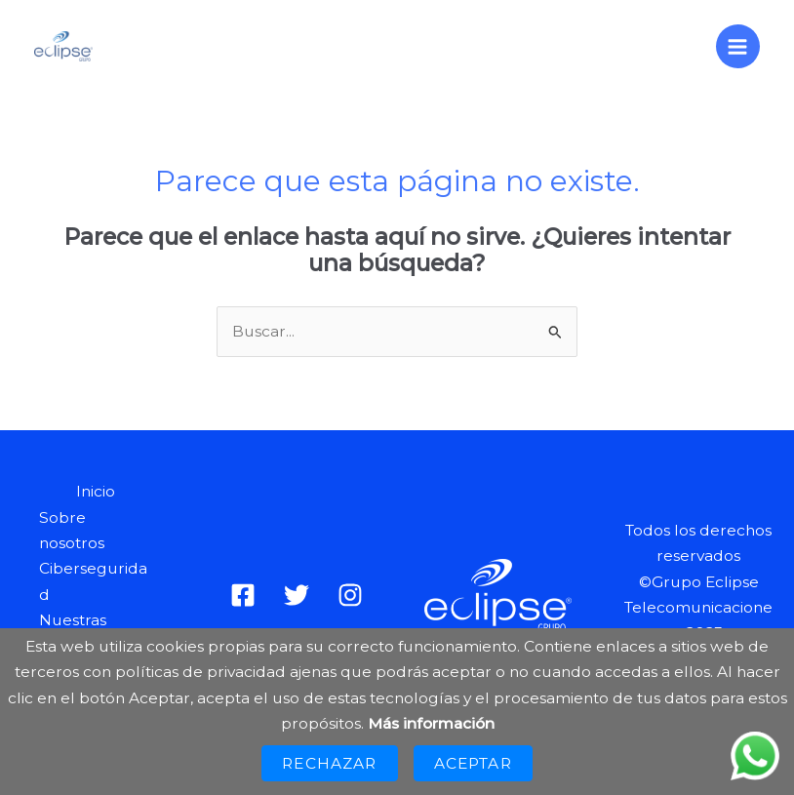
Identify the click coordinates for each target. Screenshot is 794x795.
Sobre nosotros (71, 530)
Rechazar (329, 763)
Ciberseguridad (93, 581)
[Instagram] (350, 595)
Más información (431, 723)
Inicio (95, 491)
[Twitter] (296, 595)
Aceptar (473, 763)
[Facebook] (243, 595)
